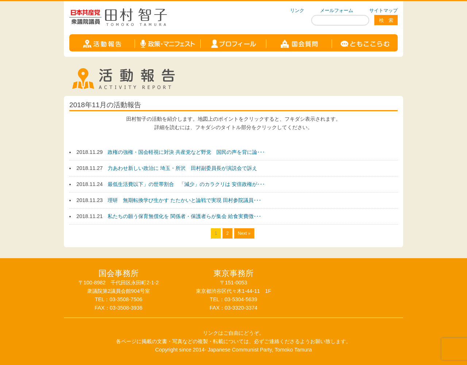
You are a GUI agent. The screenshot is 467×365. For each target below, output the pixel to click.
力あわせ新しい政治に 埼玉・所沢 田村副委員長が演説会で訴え (182, 168)
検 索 (386, 20)
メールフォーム (336, 10)
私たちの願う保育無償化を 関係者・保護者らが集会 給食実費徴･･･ (184, 216)
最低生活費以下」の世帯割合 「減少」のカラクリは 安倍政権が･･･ (186, 184)
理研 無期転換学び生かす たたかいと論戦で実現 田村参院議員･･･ (184, 200)
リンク (297, 10)
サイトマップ (383, 10)
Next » (244, 233)
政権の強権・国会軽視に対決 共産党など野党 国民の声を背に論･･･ (186, 152)
